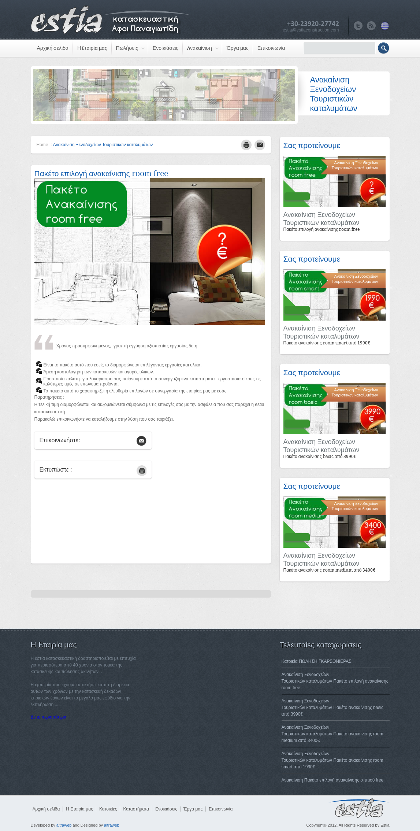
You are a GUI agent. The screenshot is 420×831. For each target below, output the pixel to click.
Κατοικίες (108, 809)
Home (42, 144)
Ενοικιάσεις (165, 48)
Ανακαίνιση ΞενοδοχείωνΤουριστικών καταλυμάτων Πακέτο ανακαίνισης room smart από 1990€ (332, 760)
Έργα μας (238, 48)
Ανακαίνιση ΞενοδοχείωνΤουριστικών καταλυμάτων (321, 219)
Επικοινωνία (271, 48)
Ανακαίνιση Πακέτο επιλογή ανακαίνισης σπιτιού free (333, 780)
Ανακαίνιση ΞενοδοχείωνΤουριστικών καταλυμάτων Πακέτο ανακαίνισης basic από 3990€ (333, 707)
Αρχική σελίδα (52, 48)
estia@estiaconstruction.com (311, 30)
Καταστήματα (136, 809)
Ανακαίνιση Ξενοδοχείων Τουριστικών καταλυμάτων (103, 144)
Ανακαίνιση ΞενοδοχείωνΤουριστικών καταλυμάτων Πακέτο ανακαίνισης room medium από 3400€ (332, 734)
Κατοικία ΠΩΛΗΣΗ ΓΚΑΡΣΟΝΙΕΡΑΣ (317, 661)
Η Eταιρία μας (92, 48)
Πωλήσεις (127, 48)
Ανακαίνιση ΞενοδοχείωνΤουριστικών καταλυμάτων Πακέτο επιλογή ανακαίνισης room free (335, 681)
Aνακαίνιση (199, 48)
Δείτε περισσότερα (49, 717)
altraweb (64, 825)
